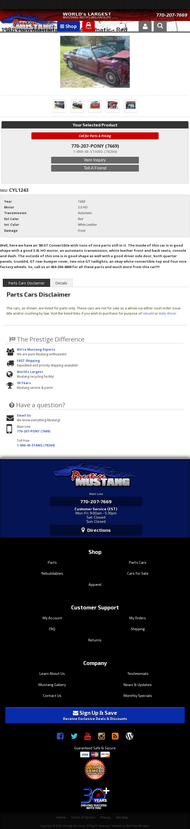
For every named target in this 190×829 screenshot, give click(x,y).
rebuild (148, 313)
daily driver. (168, 313)
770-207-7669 (171, 15)
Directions (96, 530)
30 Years (24, 383)
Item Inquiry (95, 160)
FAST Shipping (28, 360)
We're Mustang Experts (36, 349)
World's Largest (30, 372)
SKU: (4, 190)
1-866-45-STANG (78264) (36, 445)
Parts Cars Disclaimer (26, 283)
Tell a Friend (95, 168)
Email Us (24, 415)
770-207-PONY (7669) (33, 431)
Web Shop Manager (137, 825)
